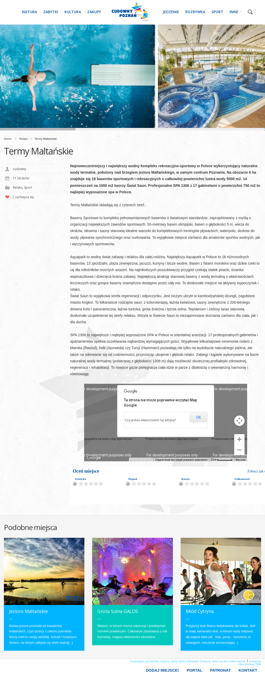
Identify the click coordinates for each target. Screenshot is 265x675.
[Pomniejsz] (239, 450)
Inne (236, 11)
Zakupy (94, 11)
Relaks (23, 138)
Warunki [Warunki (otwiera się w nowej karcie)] (241, 459)
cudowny (19, 169)
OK (198, 417)
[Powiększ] (239, 439)
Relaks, (18, 187)
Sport (217, 11)
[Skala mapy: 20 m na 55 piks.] (222, 459)
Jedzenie (171, 11)
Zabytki (50, 11)
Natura (29, 11)
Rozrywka (195, 11)
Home (7, 138)
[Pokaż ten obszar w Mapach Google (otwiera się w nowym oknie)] (93, 458)
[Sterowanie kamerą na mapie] (239, 421)
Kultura (72, 11)
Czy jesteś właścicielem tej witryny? (149, 420)
